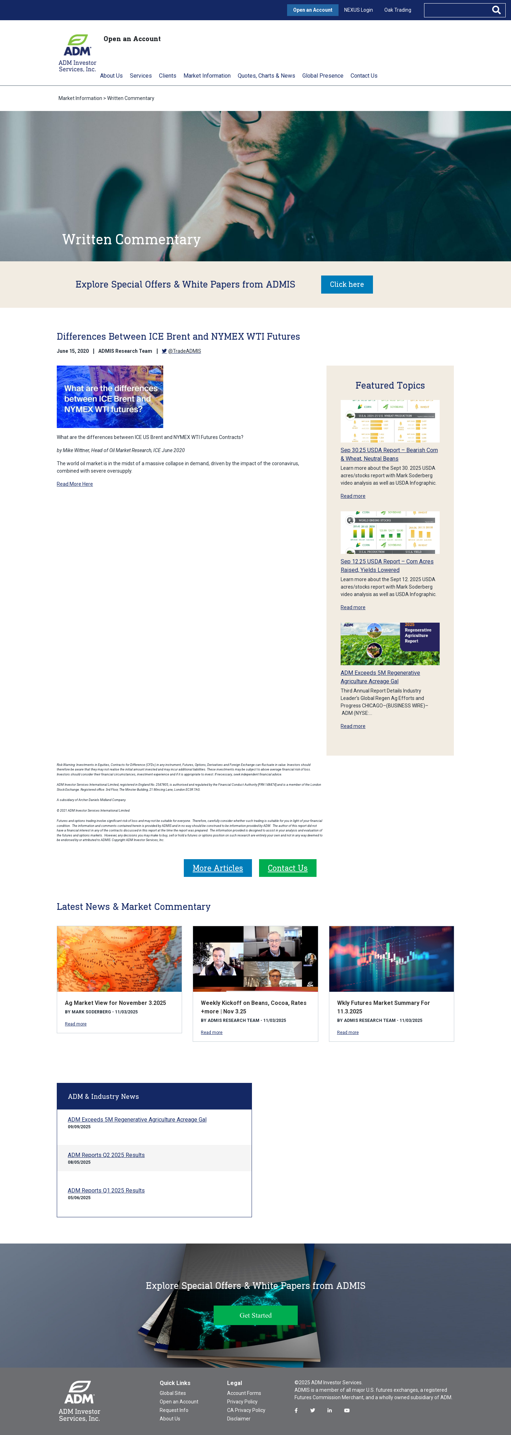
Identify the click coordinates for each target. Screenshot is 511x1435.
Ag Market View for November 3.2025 (115, 1002)
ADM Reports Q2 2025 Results (106, 1154)
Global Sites (173, 1393)
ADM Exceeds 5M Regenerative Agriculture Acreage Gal (137, 1119)
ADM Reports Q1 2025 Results (106, 1190)
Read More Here (75, 483)
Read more (353, 496)
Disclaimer (239, 1418)
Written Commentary (130, 98)
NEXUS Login (358, 10)
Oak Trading (397, 10)
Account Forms (244, 1393)
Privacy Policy (242, 1401)
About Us (170, 1418)
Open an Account (313, 10)
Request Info (174, 1410)
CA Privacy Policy (246, 1410)
